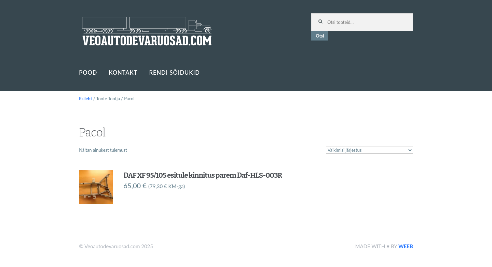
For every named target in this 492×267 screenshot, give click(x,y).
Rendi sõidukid (174, 72)
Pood (88, 72)
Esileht (85, 98)
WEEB (405, 246)
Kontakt (123, 72)
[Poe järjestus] (369, 150)
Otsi (320, 36)
